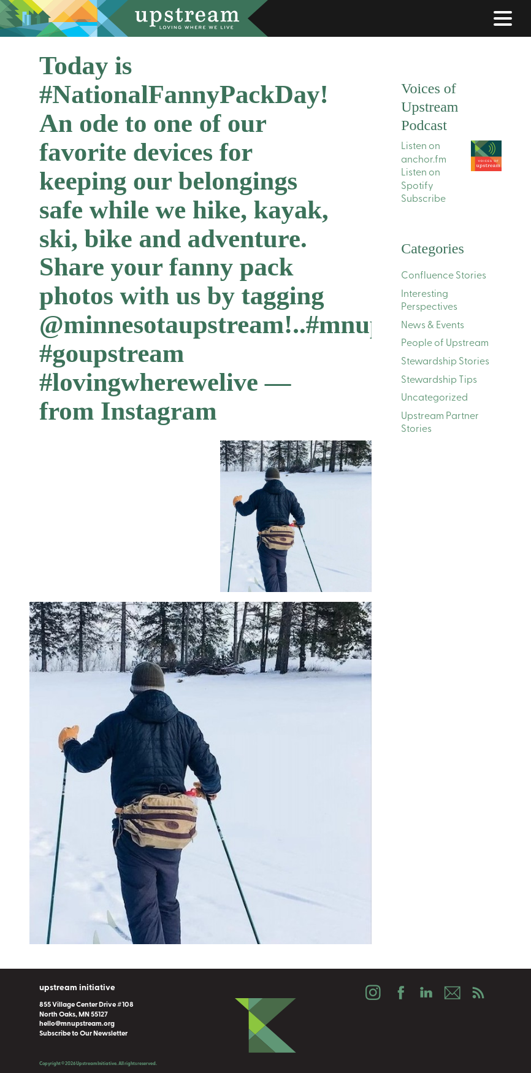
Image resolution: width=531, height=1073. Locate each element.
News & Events (432, 326)
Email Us (452, 992)
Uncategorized (434, 398)
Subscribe (423, 199)
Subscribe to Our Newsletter (83, 1033)
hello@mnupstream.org (77, 1024)
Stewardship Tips (439, 380)
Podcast (478, 992)
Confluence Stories (443, 276)
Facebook (399, 992)
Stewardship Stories (445, 362)
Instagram (373, 992)
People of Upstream (445, 343)
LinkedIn (425, 992)
